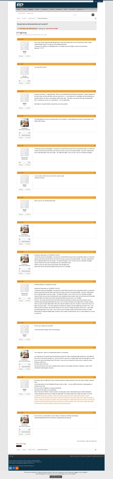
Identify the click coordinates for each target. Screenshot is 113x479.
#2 (94, 64)
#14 (94, 412)
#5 (94, 145)
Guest (39, 35)
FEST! (65, 9)
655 (29, 162)
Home (18, 9)
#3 (94, 91)
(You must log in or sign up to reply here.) (87, 441)
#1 (94, 39)
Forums (30, 9)
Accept (51, 476)
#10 (94, 281)
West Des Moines (26, 135)
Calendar (58, 9)
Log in (95, 1)
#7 (94, 197)
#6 (94, 173)
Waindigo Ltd (31, 466)
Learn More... (58, 476)
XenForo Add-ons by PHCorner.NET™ (18, 460)
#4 (94, 116)
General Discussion (27, 35)
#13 (94, 377)
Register (100, 1)
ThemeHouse (31, 463)
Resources (45, 9)
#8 (94, 222)
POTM (52, 9)
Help (24, 9)
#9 (94, 252)
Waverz (24, 76)
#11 (94, 322)
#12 (94, 347)
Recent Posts (30, 13)
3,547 (29, 81)
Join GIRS (72, 9)
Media (37, 9)
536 (29, 133)
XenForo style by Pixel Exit (34, 460)
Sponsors (80, 9)
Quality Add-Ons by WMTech (25, 462)
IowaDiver (25, 128)
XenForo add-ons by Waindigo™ (16, 466)
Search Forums (21, 13)
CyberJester (24, 158)
